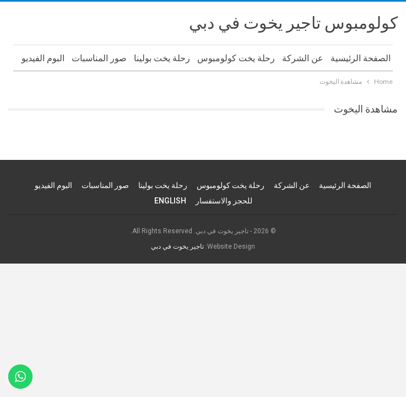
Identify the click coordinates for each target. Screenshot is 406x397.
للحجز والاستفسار (224, 200)
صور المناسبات (99, 58)
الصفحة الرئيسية (361, 58)
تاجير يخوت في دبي (177, 246)
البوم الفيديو (53, 185)
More (53, 58)
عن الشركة (302, 58)
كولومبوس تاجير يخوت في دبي (293, 23)
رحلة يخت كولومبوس (236, 58)
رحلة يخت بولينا (162, 58)
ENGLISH (170, 200)
